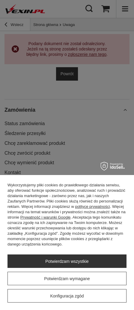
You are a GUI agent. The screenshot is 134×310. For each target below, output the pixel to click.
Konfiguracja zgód (67, 296)
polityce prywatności (92, 206)
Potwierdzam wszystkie (67, 261)
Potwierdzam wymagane (67, 278)
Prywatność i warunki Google (45, 217)
